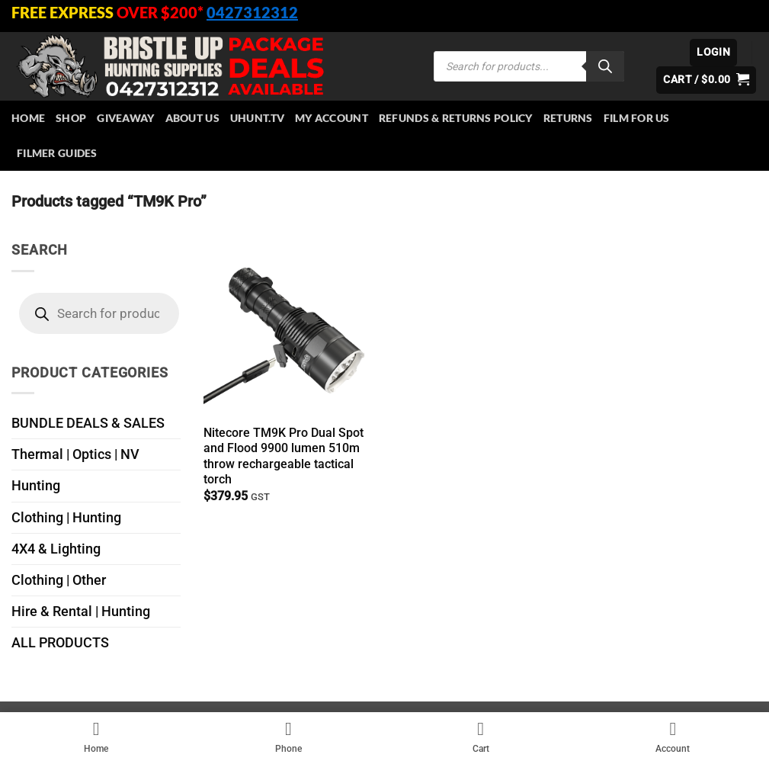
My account (331, 117)
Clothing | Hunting (66, 517)
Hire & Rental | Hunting (80, 611)
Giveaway (125, 117)
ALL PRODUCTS (60, 642)
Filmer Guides (57, 152)
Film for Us (637, 117)
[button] (713, 52)
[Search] (605, 66)
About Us (192, 117)
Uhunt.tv (257, 117)
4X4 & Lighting (56, 549)
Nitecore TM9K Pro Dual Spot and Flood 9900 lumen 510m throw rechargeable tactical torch (283, 456)
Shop (71, 117)
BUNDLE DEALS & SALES (88, 423)
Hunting (35, 485)
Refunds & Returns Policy (456, 117)
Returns (568, 117)
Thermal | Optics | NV (75, 454)
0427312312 (252, 12)
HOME (28, 117)
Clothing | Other (58, 580)
